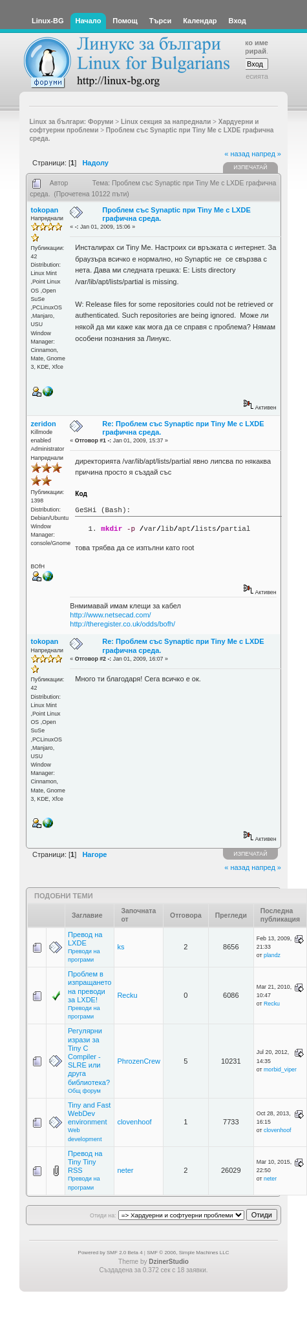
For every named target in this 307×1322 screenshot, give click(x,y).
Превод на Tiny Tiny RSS (85, 1162)
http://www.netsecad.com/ (110, 615)
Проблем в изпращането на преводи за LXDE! (89, 987)
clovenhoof (134, 1122)
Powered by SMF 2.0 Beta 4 (110, 1252)
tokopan (45, 210)
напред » (266, 154)
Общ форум (84, 1091)
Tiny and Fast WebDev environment (89, 1113)
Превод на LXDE (85, 939)
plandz (272, 955)
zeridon (43, 424)
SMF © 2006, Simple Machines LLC (188, 1252)
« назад (236, 154)
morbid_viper (280, 1069)
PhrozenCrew (138, 1061)
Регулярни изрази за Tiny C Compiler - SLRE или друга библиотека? (89, 1056)
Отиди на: (103, 1215)
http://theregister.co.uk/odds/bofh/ (122, 624)
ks (120, 947)
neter (125, 1170)
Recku (127, 995)
